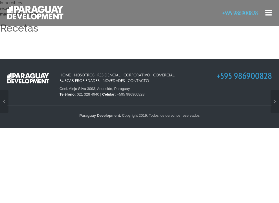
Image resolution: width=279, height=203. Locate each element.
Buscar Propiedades (80, 81)
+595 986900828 (240, 13)
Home (65, 75)
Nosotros (84, 75)
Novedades (114, 81)
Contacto (138, 81)
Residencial (108, 75)
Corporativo (137, 75)
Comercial (164, 75)
